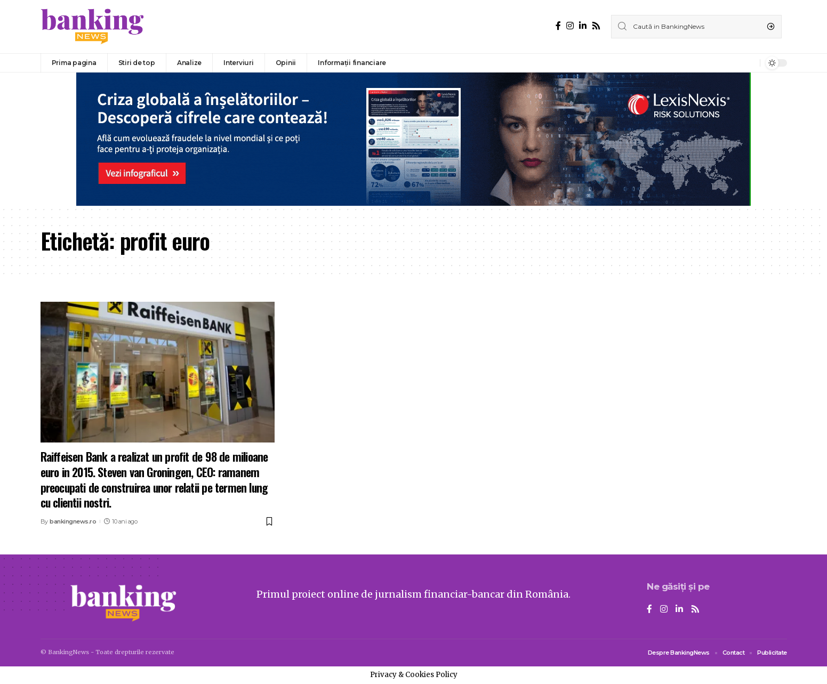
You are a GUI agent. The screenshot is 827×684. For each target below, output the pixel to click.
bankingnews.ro (73, 521)
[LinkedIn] (582, 26)
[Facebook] (558, 26)
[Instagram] (570, 26)
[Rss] (596, 26)
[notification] (749, 63)
